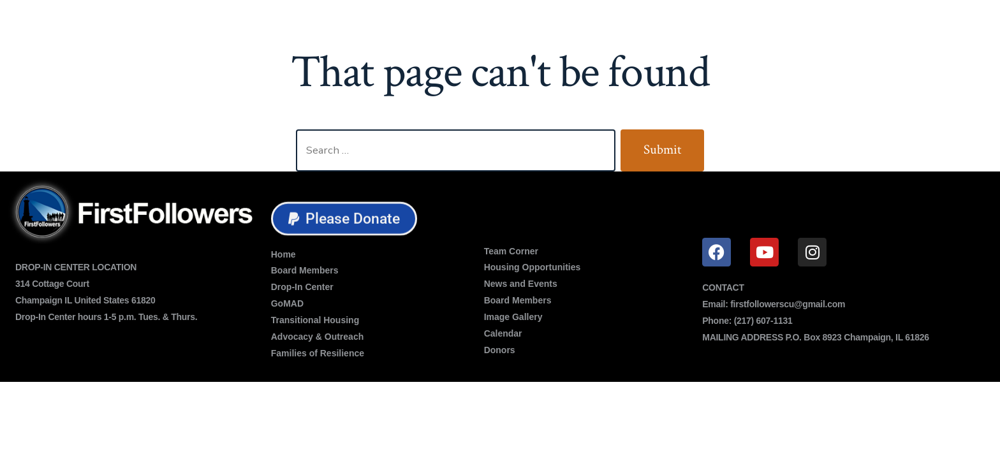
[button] (344, 220)
